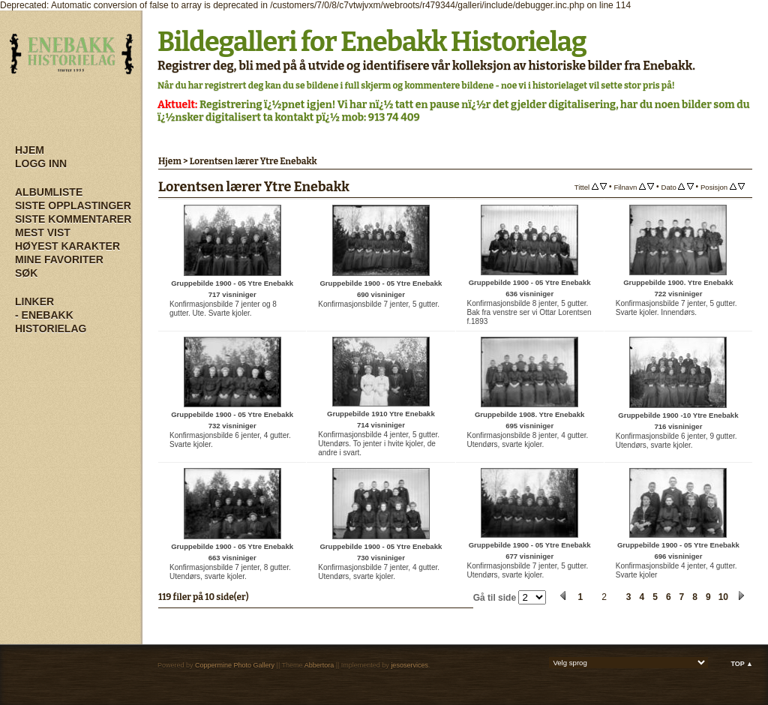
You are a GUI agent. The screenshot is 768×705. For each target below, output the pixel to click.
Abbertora (319, 665)
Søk (26, 273)
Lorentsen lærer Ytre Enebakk (253, 161)
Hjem (29, 150)
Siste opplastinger (73, 206)
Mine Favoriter (59, 260)
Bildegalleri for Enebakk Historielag (372, 42)
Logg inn (41, 164)
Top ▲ (741, 664)
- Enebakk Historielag (50, 321)
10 (723, 597)
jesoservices (409, 665)
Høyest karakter (67, 246)
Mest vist (42, 232)
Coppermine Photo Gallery (234, 665)
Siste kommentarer (73, 219)
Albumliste (48, 192)
